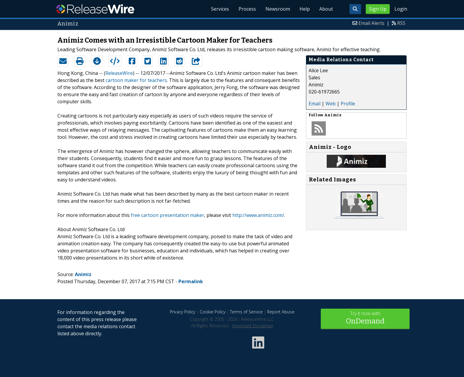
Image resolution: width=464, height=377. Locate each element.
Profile (348, 103)
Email (314, 103)
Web (331, 103)
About (326, 9)
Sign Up (377, 9)
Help (304, 9)
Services (220, 9)
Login (400, 9)
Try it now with (365, 318)
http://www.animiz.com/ (258, 215)
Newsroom (277, 9)
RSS (401, 23)
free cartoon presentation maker (167, 215)
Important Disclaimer (252, 325)
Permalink (190, 281)
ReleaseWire (95, 9)
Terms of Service (246, 312)
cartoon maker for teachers (136, 80)
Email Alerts (371, 23)
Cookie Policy (212, 312)
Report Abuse (280, 312)
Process (247, 9)
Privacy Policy (182, 312)
